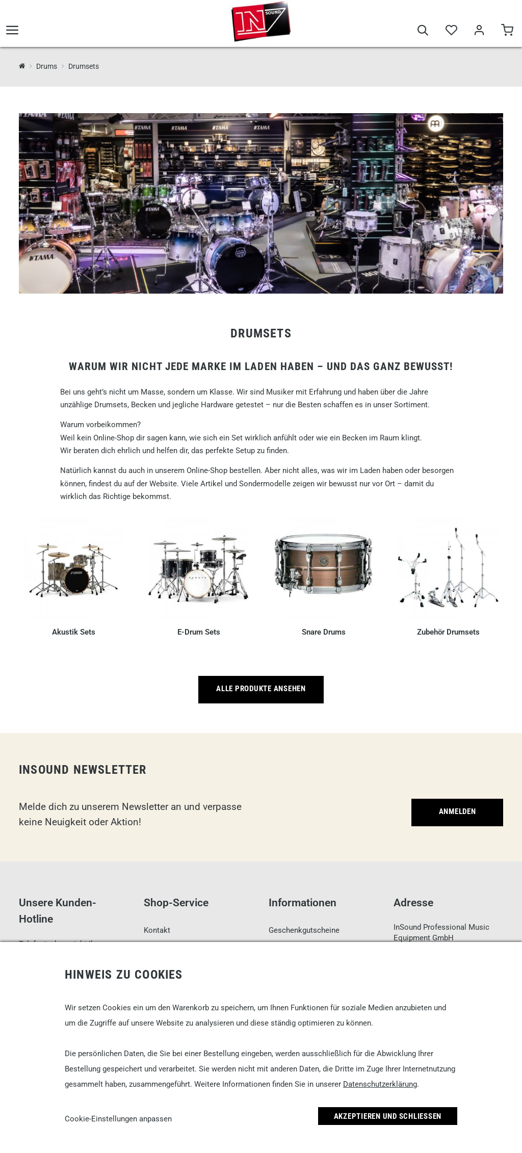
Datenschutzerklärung (380, 1084)
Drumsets (83, 66)
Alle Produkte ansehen (261, 688)
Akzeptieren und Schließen (388, 1116)
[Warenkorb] (507, 31)
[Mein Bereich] (479, 31)
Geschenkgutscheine (304, 930)
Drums (46, 66)
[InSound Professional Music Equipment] (22, 66)
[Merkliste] (451, 31)
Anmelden (457, 811)
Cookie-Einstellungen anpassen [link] (118, 1118)
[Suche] (423, 31)
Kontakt (157, 930)
